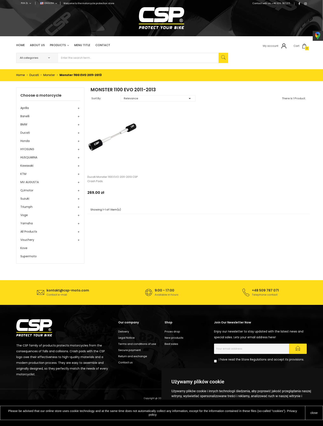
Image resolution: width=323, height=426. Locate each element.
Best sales (171, 344)
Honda (25, 141)
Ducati (25, 133)
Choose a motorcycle (40, 95)
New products (174, 338)
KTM (23, 174)
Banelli (24, 116)
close (314, 412)
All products (28, 231)
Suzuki (24, 199)
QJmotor (26, 190)
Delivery (123, 332)
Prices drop (172, 332)
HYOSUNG (27, 149)
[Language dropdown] (48, 3)
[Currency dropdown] (26, 3)
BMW (23, 124)
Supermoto (28, 256)
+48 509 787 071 (281, 3)
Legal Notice (126, 338)
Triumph (26, 207)
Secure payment (129, 350)
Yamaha (26, 223)
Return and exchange (132, 356)
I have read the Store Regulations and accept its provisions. (261, 359)
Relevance (158, 98)
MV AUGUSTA (29, 182)
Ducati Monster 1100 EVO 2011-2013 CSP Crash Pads (112, 179)
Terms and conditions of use (137, 344)
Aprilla (24, 108)
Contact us (125, 362)
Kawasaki (26, 166)
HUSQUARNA (28, 157)
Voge (24, 215)
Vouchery (27, 240)
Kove (23, 248)
